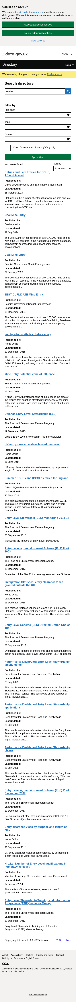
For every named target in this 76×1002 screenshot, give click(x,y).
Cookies (29, 955)
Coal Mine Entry (15, 215)
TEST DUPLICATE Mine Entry (24, 294)
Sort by (57, 163)
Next (68, 940)
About (5, 955)
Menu (66, 54)
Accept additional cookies (38, 24)
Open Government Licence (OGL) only (34, 147)
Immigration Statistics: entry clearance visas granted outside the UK (34, 584)
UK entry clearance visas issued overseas (32, 444)
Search (67, 91)
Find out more (54, 74)
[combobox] (38, 114)
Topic (7, 122)
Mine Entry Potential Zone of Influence (30, 374)
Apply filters (38, 157)
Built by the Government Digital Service (21, 958)
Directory (9, 64)
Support (60, 955)
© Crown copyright (38, 994)
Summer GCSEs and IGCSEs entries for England (36, 478)
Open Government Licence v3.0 (49, 968)
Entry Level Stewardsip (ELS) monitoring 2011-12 (37, 517)
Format (8, 134)
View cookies (38, 40)
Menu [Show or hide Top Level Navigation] (68, 65)
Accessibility (16, 955)
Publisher (10, 110)
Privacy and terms (44, 955)
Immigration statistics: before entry (28, 334)
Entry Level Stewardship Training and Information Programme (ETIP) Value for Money (37, 902)
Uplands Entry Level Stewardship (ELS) (30, 413)
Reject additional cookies (38, 33)
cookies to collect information (27, 12)
